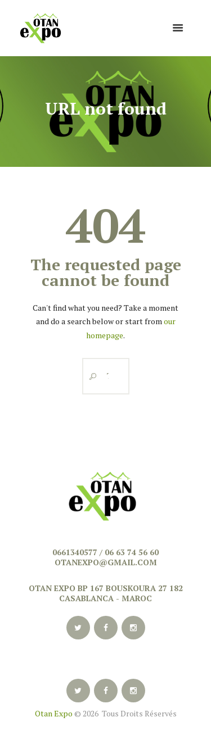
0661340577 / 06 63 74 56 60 (105, 552)
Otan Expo (54, 713)
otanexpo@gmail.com (106, 562)
